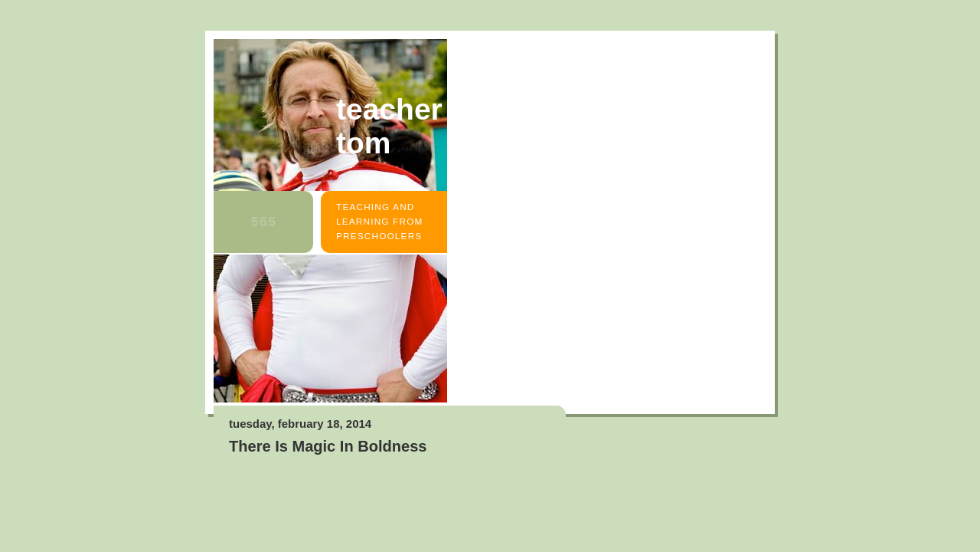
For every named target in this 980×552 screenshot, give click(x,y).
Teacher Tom (389, 126)
